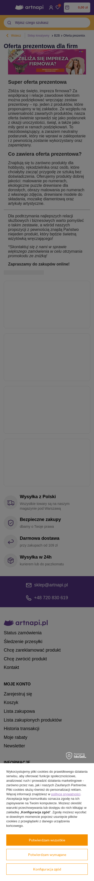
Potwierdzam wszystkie (47, 840)
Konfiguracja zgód (47, 869)
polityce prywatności (65, 794)
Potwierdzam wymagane (47, 854)
